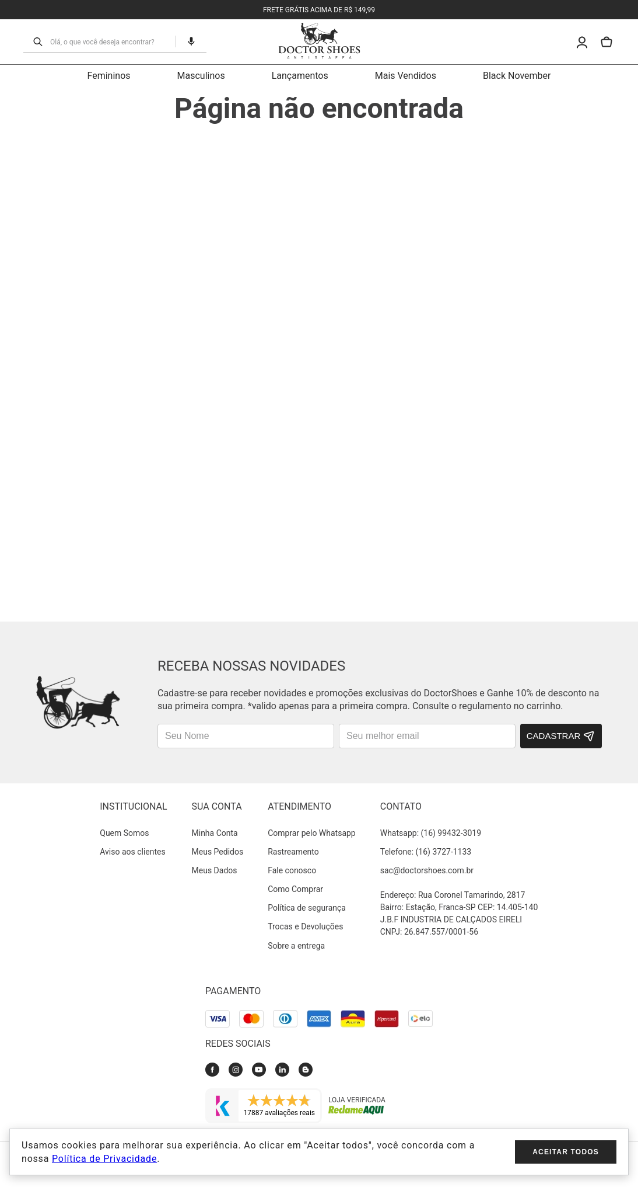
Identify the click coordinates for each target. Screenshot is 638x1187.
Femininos (109, 75)
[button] (176, 41)
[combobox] (99, 41)
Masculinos (201, 75)
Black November (517, 75)
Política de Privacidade (104, 1158)
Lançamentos (300, 75)
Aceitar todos (565, 1152)
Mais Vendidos (405, 75)
